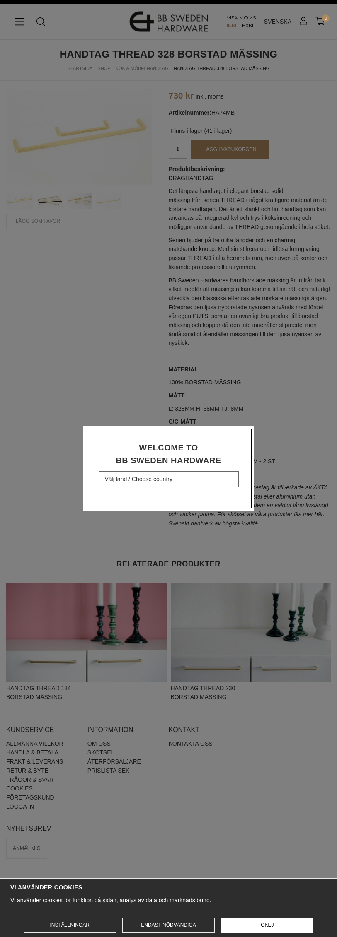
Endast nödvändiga (168, 925)
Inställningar (69, 925)
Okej (267, 925)
